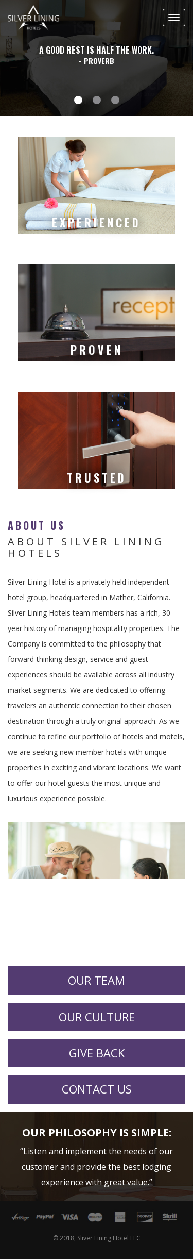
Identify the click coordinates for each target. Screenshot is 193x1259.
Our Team (96, 980)
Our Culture (97, 1016)
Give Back (97, 1053)
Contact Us (97, 1089)
